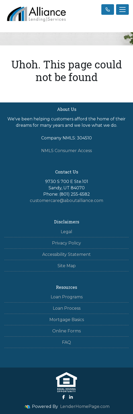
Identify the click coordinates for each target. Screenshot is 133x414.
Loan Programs (67, 296)
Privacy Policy (66, 243)
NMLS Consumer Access (66, 150)
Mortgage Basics (66, 319)
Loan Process (66, 308)
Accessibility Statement (66, 254)
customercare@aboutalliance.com (66, 200)
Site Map (67, 265)
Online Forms (66, 330)
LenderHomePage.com (85, 406)
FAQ (66, 342)
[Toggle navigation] (122, 9)
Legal (66, 231)
